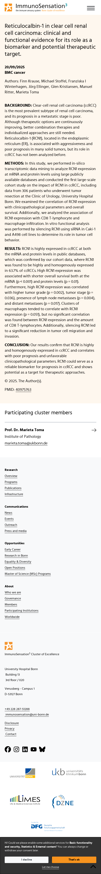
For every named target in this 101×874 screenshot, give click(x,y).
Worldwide (12, 616)
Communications (16, 506)
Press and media (16, 531)
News (8, 512)
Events (9, 518)
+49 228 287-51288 (17, 709)
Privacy (9, 728)
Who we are (13, 592)
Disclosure (12, 723)
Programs (11, 482)
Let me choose (50, 867)
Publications (13, 488)
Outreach (11, 524)
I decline (26, 859)
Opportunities (14, 543)
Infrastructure (14, 494)
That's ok (74, 859)
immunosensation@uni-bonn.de (27, 714)
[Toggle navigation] (90, 8)
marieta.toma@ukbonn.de (26, 443)
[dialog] (50, 855)
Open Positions (15, 567)
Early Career (13, 549)
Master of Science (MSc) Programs (28, 573)
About (9, 586)
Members (11, 604)
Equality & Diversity (18, 561)
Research (11, 469)
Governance (13, 598)
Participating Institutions (21, 610)
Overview (11, 476)
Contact (10, 734)
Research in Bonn (16, 555)
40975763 (23, 390)
